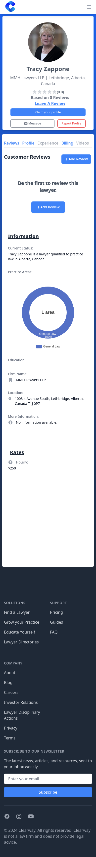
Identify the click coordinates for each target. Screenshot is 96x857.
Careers (11, 692)
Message (32, 123)
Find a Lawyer (17, 612)
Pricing (56, 612)
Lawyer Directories (21, 642)
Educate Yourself (19, 632)
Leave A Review (50, 103)
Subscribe (48, 792)
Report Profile (71, 123)
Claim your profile (48, 112)
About (9, 672)
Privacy (10, 728)
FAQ (53, 632)
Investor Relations (21, 702)
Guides (56, 622)
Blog (8, 682)
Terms (9, 738)
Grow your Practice (21, 622)
